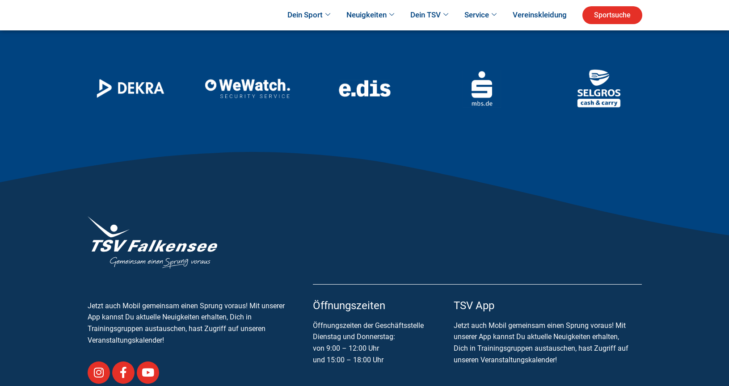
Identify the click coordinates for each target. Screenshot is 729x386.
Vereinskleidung (540, 27)
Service (480, 28)
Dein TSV (429, 28)
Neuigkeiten (370, 28)
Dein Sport (308, 28)
